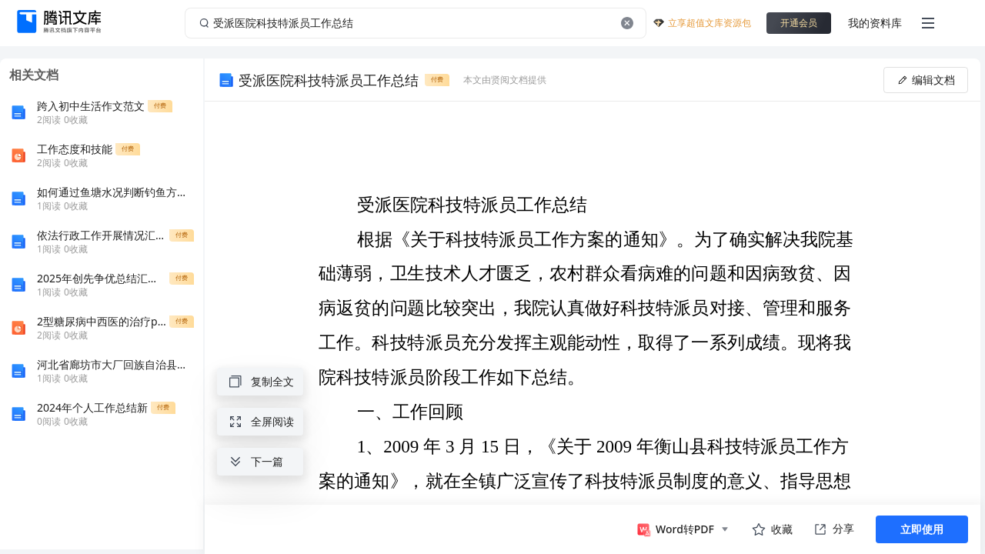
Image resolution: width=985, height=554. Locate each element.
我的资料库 (875, 22)
